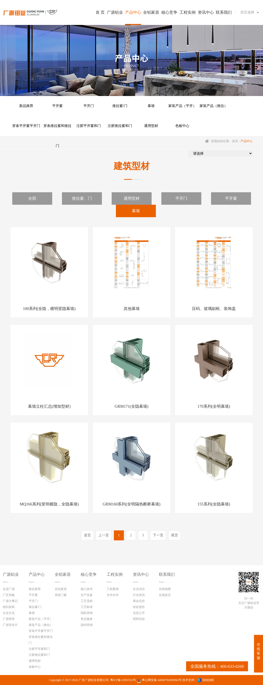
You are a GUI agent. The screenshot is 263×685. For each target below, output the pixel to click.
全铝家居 (63, 574)
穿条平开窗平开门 (26, 126)
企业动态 (139, 589)
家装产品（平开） (182, 106)
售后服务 (87, 619)
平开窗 (57, 106)
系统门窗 (61, 595)
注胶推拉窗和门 (120, 126)
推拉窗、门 (82, 198)
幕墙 (151, 106)
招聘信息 (139, 619)
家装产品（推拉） (214, 106)
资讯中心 (141, 574)
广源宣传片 (10, 625)
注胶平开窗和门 (88, 126)
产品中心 (37, 574)
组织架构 (9, 607)
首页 (235, 141)
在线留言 (165, 595)
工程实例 (115, 574)
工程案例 (113, 589)
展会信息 (139, 601)
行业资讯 (139, 595)
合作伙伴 (113, 595)
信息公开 (139, 613)
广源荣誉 (9, 619)
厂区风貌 (9, 595)
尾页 (174, 535)
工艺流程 (87, 601)
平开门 (88, 106)
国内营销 (87, 625)
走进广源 (9, 589)
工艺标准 (87, 607)
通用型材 (151, 126)
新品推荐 (26, 106)
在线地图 (165, 589)
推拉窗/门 (119, 106)
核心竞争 (89, 574)
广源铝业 (11, 574)
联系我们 (167, 574)
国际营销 (87, 613)
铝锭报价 (139, 607)
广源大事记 (10, 601)
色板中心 (182, 126)
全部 (32, 198)
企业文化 (9, 613)
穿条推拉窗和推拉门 (57, 130)
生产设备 (87, 595)
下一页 (158, 535)
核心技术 (87, 589)
